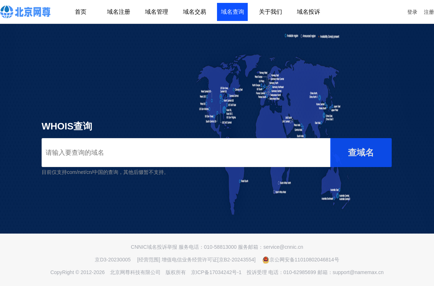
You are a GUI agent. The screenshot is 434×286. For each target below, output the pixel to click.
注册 (429, 12)
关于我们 (270, 12)
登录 (412, 12)
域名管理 (156, 12)
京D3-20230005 (113, 259)
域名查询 (232, 12)
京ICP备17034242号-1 (216, 272)
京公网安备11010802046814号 (300, 259)
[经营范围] (148, 259)
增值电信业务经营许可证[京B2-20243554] (209, 259)
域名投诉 (308, 12)
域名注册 (118, 12)
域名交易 (194, 12)
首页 (80, 12)
